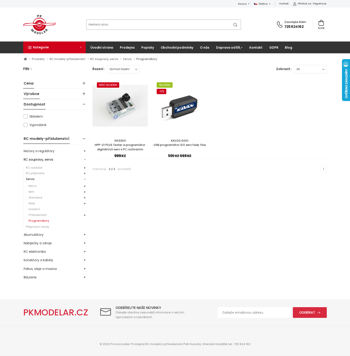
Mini (31, 192)
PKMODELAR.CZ (55, 312)
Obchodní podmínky (177, 47)
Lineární (34, 209)
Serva (127, 59)
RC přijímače (35, 173)
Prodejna (127, 47)
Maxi (32, 203)
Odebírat (307, 312)
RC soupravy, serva (104, 59)
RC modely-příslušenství (68, 59)
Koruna (242, 4)
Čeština (261, 4)
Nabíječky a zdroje (38, 243)
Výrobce (31, 93)
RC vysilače (34, 168)
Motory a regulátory (39, 151)
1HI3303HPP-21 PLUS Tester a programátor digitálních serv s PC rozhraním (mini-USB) (120, 147)
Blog (288, 47)
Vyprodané (37, 125)
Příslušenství (38, 215)
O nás (204, 47)
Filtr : (27, 69)
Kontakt (284, 3)
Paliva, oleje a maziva (40, 269)
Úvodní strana (101, 47)
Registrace (319, 3)
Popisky (147, 47)
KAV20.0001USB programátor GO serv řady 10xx (180, 143)
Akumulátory (34, 234)
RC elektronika (35, 251)
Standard (35, 197)
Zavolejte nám (295, 22)
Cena (28, 83)
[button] (54, 47)
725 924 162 (294, 26)
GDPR (273, 47)
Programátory (146, 59)
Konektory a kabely (38, 260)
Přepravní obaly (37, 227)
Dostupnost (34, 104)
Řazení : (98, 69)
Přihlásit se (302, 3)
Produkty (38, 59)
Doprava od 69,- (229, 47)
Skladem (36, 116)
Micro (33, 186)
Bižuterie (30, 277)
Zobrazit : (284, 69)
